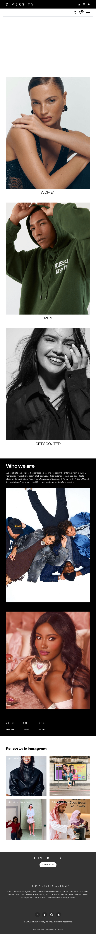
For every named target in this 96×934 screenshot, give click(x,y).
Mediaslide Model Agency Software (48, 929)
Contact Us (48, 865)
